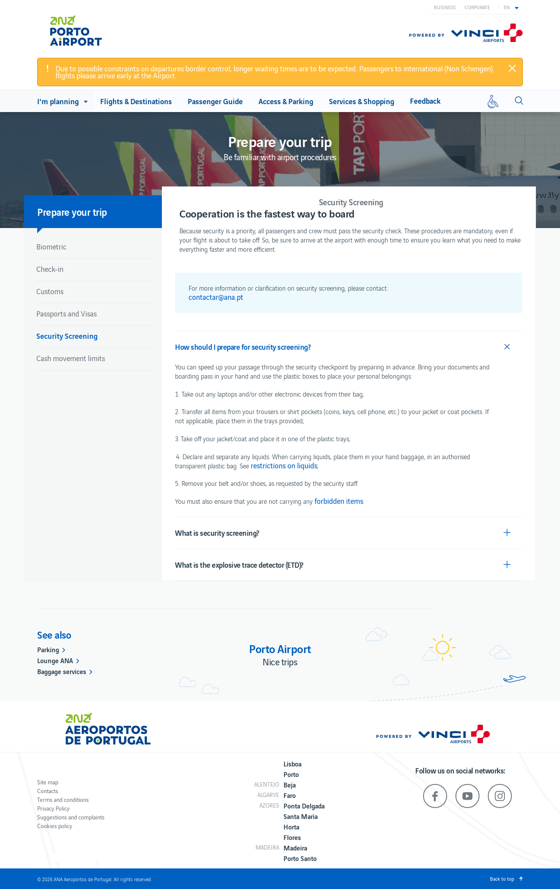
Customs (49, 291)
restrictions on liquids (284, 465)
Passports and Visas (66, 313)
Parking (48, 649)
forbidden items (339, 501)
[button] (511, 7)
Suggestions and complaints (71, 817)
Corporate (477, 7)
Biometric (51, 246)
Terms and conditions (63, 799)
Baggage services (61, 671)
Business (445, 7)
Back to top (502, 878)
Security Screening (67, 335)
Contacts (47, 791)
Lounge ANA (55, 660)
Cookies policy (54, 826)
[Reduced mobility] (493, 101)
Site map (47, 782)
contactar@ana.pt (216, 297)
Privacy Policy (53, 808)
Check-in (49, 269)
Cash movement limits (70, 358)
